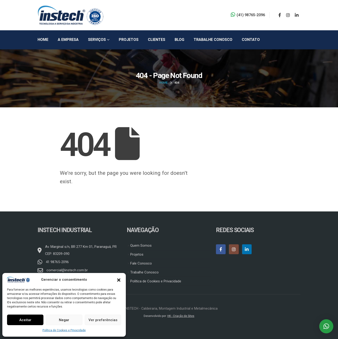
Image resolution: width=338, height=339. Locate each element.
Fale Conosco (141, 263)
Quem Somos (141, 245)
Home (43, 39)
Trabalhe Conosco (213, 39)
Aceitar (25, 320)
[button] (118, 279)
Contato (251, 39)
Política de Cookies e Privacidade (64, 330)
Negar (64, 320)
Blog (179, 39)
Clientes (156, 39)
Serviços (97, 39)
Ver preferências (102, 320)
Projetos (128, 39)
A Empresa (68, 39)
